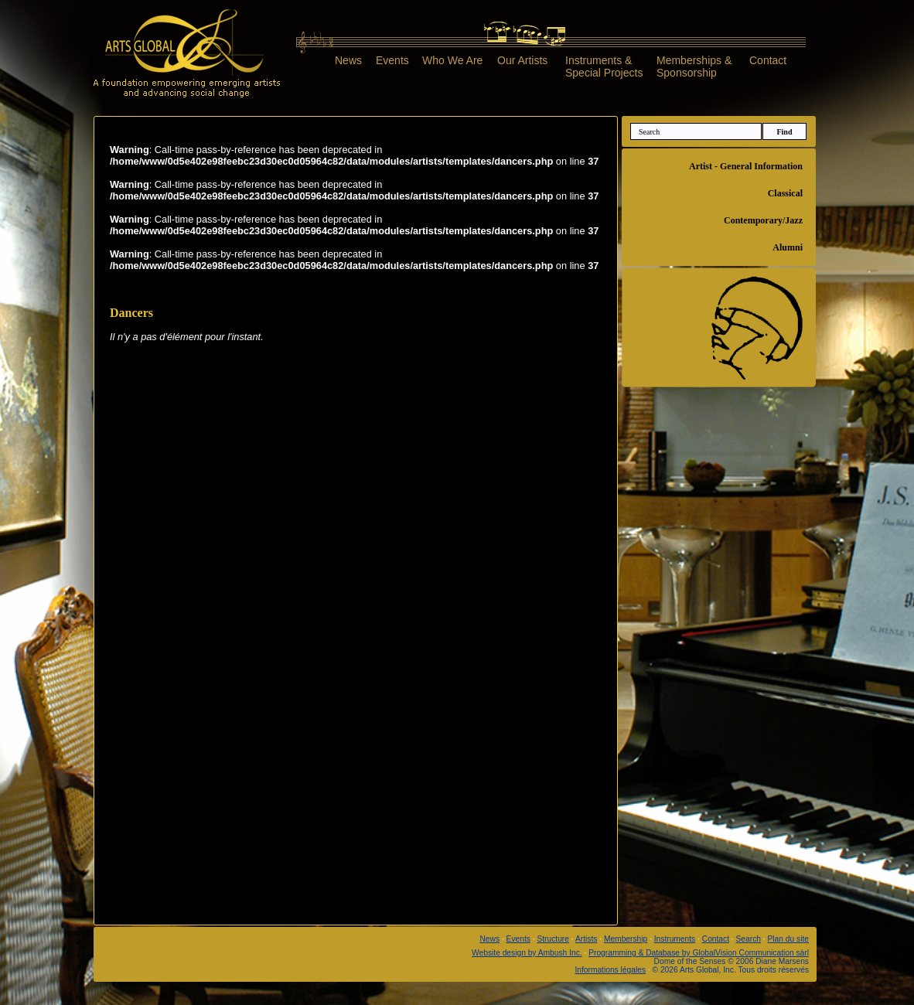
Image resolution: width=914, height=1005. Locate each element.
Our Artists (522, 60)
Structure (553, 939)
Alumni (787, 247)
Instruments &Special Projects (604, 66)
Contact (767, 60)
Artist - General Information (746, 166)
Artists (586, 939)
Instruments (674, 939)
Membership (625, 939)
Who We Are (452, 60)
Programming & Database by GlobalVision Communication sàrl (698, 953)
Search (748, 939)
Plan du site (788, 939)
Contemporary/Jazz (763, 220)
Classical (785, 193)
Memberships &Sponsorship (694, 66)
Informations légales (610, 970)
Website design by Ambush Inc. (527, 953)
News (348, 60)
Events (392, 60)
